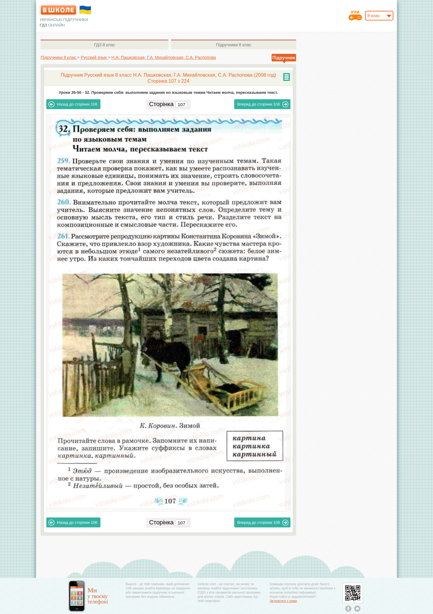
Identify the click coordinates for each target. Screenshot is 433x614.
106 (72, 104)
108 (262, 104)
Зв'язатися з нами (283, 601)
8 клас (104, 44)
